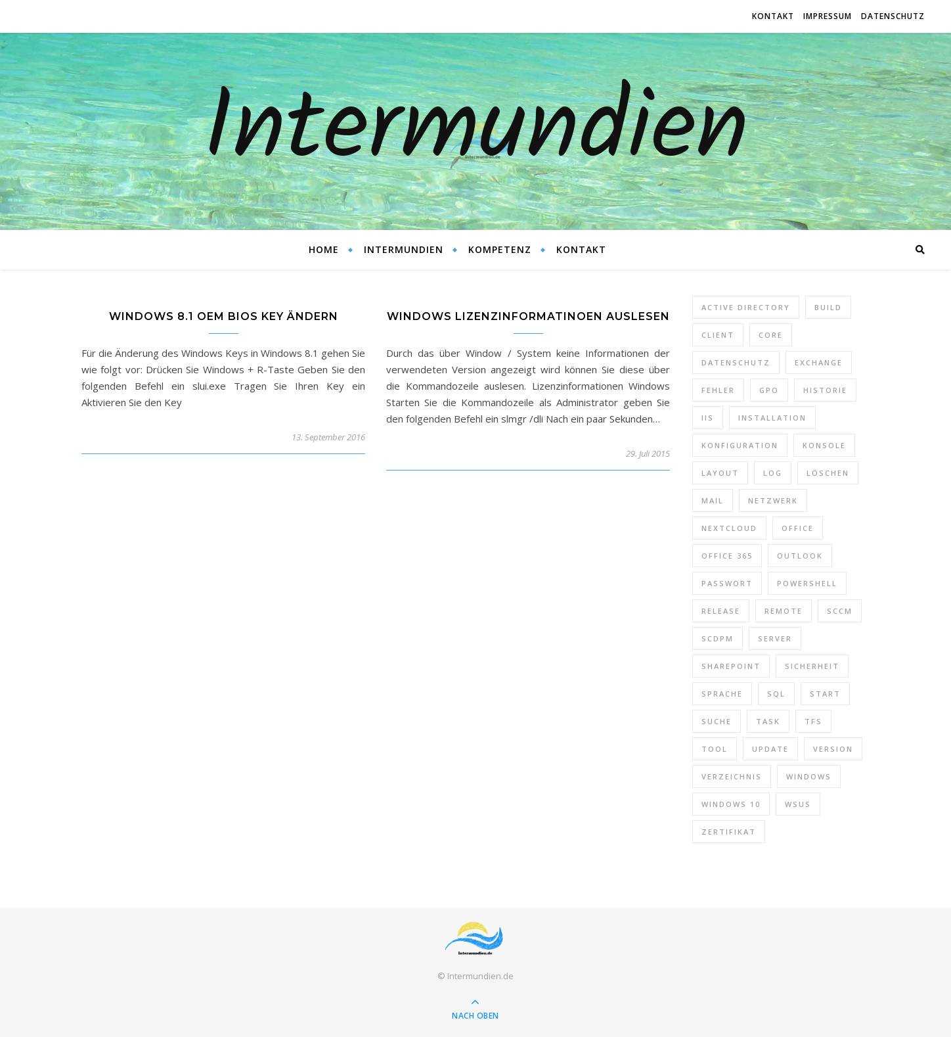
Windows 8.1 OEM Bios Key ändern (223, 316)
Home (324, 249)
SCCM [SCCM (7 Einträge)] (839, 611)
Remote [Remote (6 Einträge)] (783, 611)
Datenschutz (893, 16)
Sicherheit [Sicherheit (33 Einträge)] (812, 666)
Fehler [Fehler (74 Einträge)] (718, 390)
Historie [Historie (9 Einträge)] (825, 390)
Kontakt (773, 16)
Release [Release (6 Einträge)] (720, 611)
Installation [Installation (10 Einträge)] (772, 418)
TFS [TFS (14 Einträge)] (813, 721)
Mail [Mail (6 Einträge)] (712, 500)
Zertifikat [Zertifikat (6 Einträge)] (728, 832)
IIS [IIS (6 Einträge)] (707, 418)
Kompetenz (499, 249)
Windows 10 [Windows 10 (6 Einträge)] (731, 804)
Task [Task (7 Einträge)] (768, 721)
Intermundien (476, 131)
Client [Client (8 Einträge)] (717, 335)
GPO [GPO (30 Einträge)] (769, 390)
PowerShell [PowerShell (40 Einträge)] (807, 583)
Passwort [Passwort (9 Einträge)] (727, 583)
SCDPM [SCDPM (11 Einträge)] (717, 638)
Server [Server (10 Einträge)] (775, 638)
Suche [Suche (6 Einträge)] (716, 721)
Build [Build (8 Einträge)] (828, 307)
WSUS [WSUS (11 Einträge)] (798, 804)
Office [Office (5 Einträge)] (798, 528)
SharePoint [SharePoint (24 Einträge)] (731, 666)
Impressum (827, 16)
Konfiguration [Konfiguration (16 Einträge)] (739, 445)
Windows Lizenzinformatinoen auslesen (528, 316)
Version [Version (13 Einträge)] (833, 749)
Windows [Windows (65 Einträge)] (808, 776)
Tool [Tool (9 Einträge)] (714, 749)
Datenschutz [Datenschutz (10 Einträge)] (735, 362)
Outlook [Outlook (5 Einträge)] (800, 556)
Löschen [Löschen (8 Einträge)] (828, 473)
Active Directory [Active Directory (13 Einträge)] (745, 307)
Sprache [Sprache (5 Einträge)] (722, 694)
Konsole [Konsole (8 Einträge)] (824, 445)
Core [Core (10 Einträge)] (771, 335)
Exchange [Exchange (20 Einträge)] (819, 362)
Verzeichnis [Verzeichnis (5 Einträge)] (731, 776)
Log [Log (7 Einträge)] (772, 473)
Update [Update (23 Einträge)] (770, 749)
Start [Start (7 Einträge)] (825, 694)
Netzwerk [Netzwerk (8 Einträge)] (773, 500)
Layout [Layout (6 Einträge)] (720, 473)
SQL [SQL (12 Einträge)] (776, 694)
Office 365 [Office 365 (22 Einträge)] (727, 556)
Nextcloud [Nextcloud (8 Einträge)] (729, 528)
